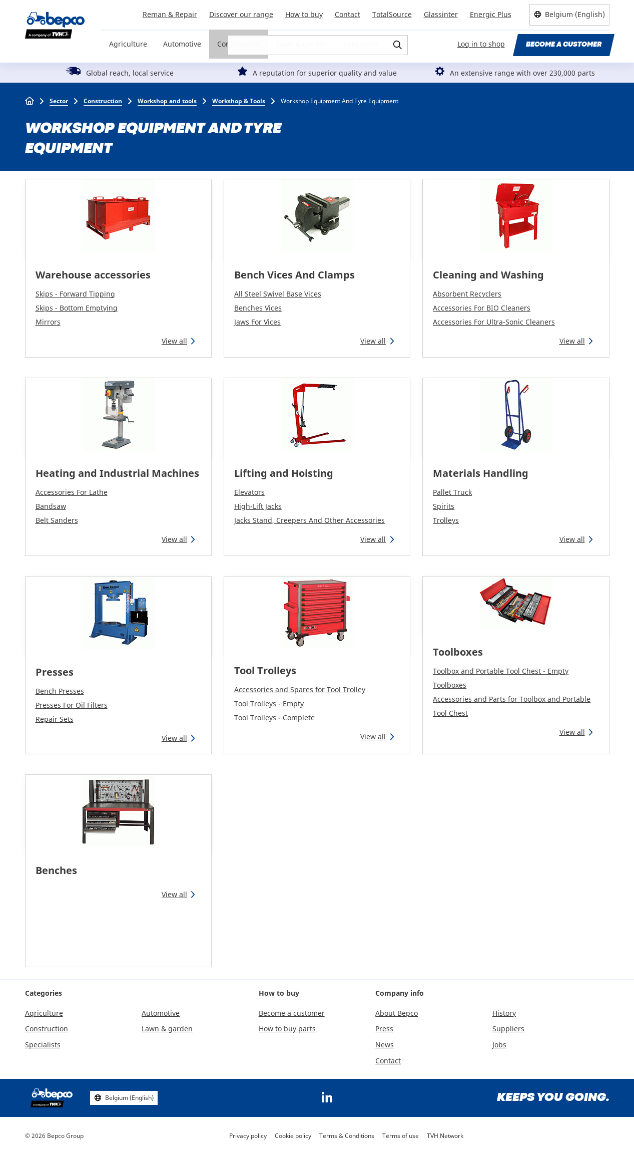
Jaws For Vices (257, 322)
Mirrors (48, 322)
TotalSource (392, 14)
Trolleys (446, 520)
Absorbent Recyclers (467, 294)
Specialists (361, 44)
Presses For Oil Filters (72, 705)
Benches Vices (258, 308)
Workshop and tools (167, 101)
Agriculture (128, 44)
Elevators (249, 492)
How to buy (304, 14)
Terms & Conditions (346, 1135)
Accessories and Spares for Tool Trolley (299, 689)
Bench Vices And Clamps (294, 274)
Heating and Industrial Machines (117, 473)
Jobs (499, 1044)
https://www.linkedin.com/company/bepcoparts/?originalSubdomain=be (327, 1098)
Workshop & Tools (238, 101)
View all (174, 341)
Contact (347, 14)
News (384, 1044)
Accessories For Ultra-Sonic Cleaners (494, 322)
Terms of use (400, 1135)
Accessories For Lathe (72, 492)
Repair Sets (55, 719)
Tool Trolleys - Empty (269, 703)
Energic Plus (490, 14)
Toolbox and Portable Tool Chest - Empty (500, 671)
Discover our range (241, 14)
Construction (238, 44)
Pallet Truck (452, 492)
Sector (59, 101)
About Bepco (396, 1013)
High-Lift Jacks (258, 506)
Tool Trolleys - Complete (274, 717)
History (504, 1013)
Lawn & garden (301, 44)
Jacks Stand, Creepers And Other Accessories (309, 520)
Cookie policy (293, 1135)
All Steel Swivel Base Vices (277, 294)
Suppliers (508, 1028)
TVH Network (445, 1135)
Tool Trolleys (265, 670)
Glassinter (441, 14)
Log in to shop (481, 44)
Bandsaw (51, 506)
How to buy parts (287, 1028)
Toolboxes (458, 652)
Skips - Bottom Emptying (77, 308)
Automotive (182, 44)
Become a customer (563, 45)
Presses (55, 672)
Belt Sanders (57, 520)
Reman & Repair (170, 14)
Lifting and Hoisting (283, 473)
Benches (56, 870)
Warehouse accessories (93, 274)
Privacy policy (248, 1135)
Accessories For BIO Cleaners (481, 308)
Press (384, 1028)
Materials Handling (480, 473)
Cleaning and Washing (488, 274)
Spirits (443, 506)
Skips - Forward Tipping (75, 294)
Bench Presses (60, 691)
